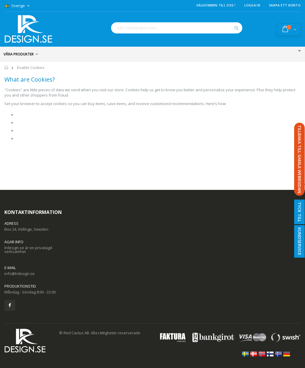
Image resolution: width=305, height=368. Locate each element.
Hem (6, 68)
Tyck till (299, 212)
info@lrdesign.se (19, 273)
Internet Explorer (31, 122)
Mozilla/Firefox (29, 138)
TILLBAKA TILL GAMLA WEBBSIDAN (299, 159)
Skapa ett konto (285, 5)
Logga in (252, 5)
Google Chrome (30, 114)
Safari (21, 130)
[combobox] (177, 28)
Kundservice (299, 241)
